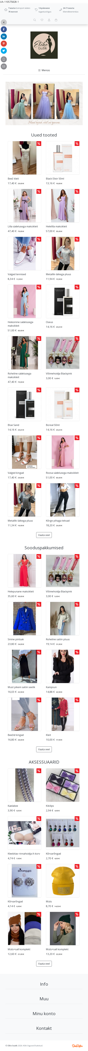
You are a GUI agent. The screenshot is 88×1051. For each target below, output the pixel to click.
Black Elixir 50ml (55, 178)
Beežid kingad (16, 735)
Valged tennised (17, 274)
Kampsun (51, 687)
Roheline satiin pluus (58, 639)
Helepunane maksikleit (21, 591)
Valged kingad (16, 472)
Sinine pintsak (16, 639)
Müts (49, 901)
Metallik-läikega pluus (58, 274)
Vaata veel (44, 535)
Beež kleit (13, 178)
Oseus (49, 322)
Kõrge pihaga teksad (58, 520)
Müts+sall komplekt (19, 949)
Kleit (48, 735)
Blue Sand (13, 425)
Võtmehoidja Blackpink (59, 373)
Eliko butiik (12, 1045)
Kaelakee (13, 805)
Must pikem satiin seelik (21, 687)
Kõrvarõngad (53, 853)
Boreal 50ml (53, 425)
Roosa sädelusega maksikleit (62, 472)
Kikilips (50, 805)
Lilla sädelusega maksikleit (23, 226)
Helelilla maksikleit (56, 226)
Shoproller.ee (77, 1045)
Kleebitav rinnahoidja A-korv (24, 853)
